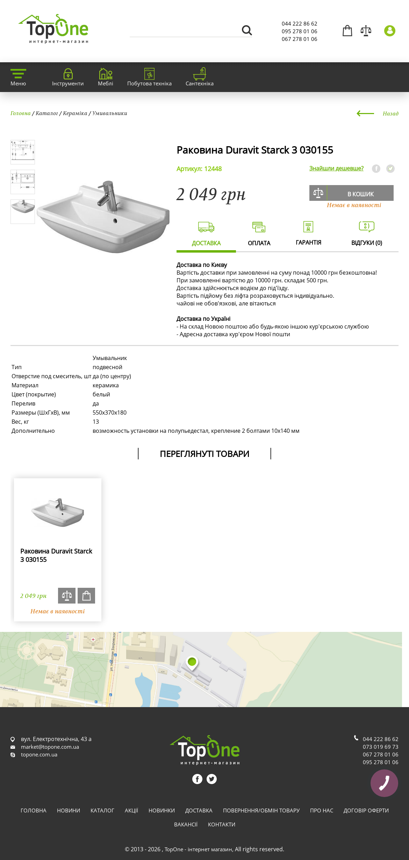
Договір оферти (366, 810)
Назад (391, 113)
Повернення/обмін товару (261, 810)
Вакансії (186, 824)
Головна (20, 113)
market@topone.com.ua (50, 746)
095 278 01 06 (299, 31)
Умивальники (109, 113)
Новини (68, 810)
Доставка (199, 810)
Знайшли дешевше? (336, 168)
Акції (131, 810)
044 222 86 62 (299, 23)
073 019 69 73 (381, 746)
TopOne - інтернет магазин (198, 849)
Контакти (221, 824)
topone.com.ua (39, 754)
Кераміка (75, 113)
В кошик (360, 194)
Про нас (321, 810)
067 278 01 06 (299, 38)
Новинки (162, 810)
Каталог (47, 113)
